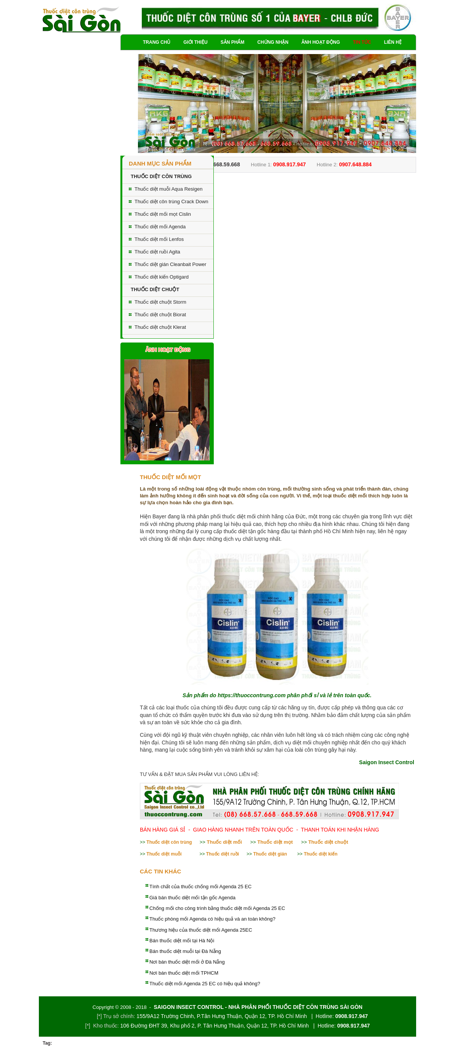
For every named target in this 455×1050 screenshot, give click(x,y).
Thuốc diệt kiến (320, 854)
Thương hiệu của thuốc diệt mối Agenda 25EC (200, 930)
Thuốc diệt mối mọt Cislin (163, 214)
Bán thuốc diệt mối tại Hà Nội (181, 940)
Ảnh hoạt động (320, 42)
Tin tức (362, 42)
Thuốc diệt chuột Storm (160, 302)
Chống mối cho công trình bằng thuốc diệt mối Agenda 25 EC (217, 908)
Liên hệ (393, 42)
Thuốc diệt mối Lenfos (159, 239)
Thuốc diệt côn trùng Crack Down (171, 201)
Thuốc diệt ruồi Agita (157, 252)
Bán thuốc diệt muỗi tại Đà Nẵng (185, 951)
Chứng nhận (272, 42)
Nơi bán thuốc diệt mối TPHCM (183, 973)
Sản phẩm (233, 42)
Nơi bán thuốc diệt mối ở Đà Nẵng (187, 962)
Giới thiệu (195, 42)
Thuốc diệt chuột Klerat (160, 327)
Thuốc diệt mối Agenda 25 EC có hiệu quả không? (204, 983)
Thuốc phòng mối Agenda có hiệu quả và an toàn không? (212, 919)
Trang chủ (156, 42)
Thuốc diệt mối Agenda (160, 226)
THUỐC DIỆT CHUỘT (155, 289)
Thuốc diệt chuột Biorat (160, 314)
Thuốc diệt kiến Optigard (162, 277)
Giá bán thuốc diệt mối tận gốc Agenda (192, 897)
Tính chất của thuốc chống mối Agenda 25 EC (200, 886)
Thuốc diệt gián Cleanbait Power (170, 264)
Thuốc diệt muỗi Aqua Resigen (168, 189)
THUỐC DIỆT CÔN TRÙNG (161, 176)
